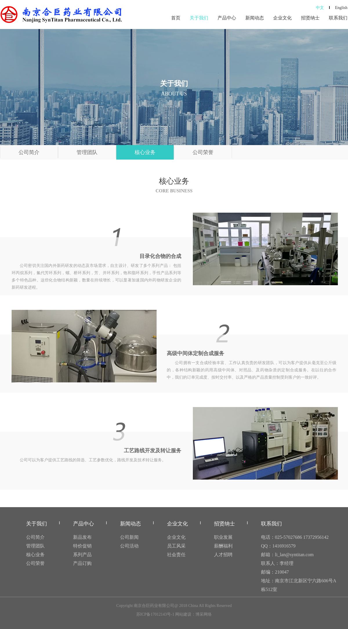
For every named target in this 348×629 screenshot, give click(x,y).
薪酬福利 (223, 545)
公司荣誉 (203, 152)
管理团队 (87, 152)
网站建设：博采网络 (193, 614)
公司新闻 (129, 537)
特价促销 (82, 545)
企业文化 (282, 17)
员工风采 (176, 545)
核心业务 (145, 152)
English (341, 8)
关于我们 (199, 17)
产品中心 (226, 17)
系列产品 (82, 554)
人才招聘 (223, 554)
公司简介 (29, 152)
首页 (175, 17)
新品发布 (82, 537)
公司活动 (129, 545)
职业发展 (223, 537)
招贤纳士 (310, 17)
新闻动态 (254, 17)
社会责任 (176, 554)
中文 (320, 8)
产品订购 (82, 563)
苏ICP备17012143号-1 (155, 614)
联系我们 (338, 17)
